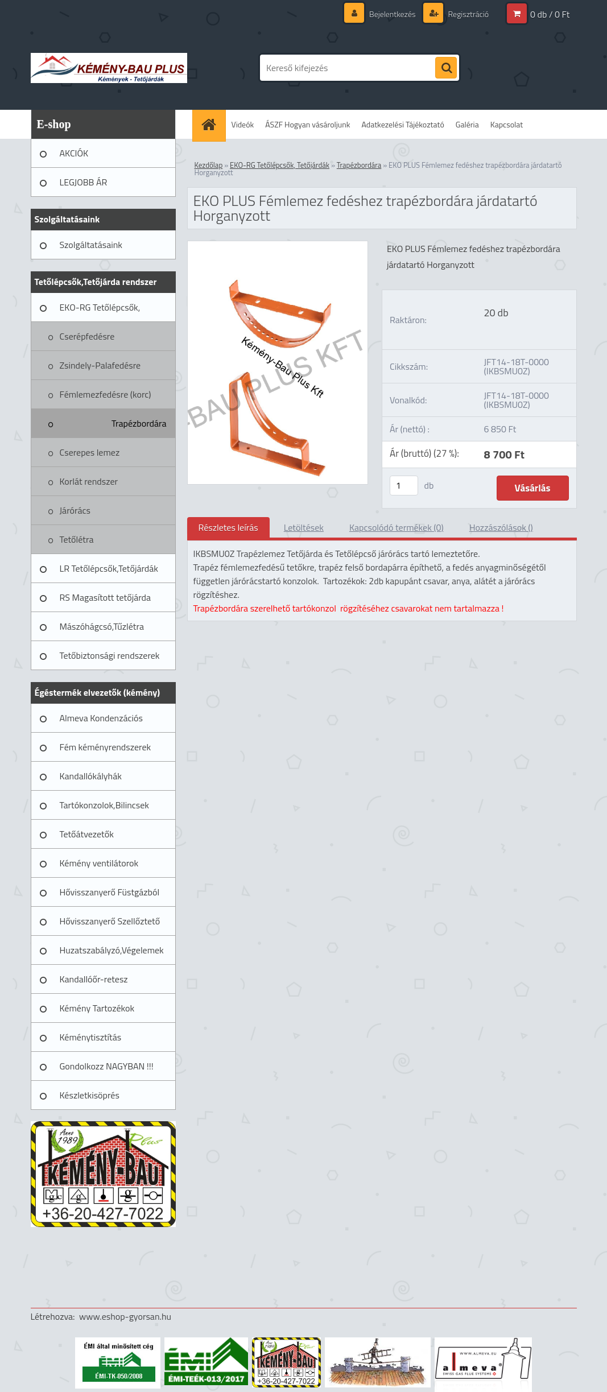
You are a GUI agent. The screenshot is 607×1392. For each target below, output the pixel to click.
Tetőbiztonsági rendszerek (110, 655)
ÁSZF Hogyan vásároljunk (307, 124)
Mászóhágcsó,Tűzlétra (102, 626)
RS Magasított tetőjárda (105, 597)
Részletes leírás (228, 527)
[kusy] (404, 485)
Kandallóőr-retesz (94, 979)
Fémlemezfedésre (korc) (105, 394)
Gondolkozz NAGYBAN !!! (107, 1066)
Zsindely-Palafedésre (100, 365)
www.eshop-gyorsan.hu (125, 1316)
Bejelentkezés (392, 14)
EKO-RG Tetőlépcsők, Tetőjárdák (100, 311)
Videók (243, 124)
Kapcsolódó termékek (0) (396, 527)
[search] (446, 68)
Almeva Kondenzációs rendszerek (101, 722)
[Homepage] (213, 124)
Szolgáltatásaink (91, 244)
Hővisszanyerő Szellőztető (110, 921)
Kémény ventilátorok (99, 863)
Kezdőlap (209, 165)
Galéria (467, 124)
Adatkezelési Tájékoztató (403, 124)
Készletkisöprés (89, 1095)
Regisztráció (468, 14)
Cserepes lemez (90, 452)
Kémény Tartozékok (97, 1008)
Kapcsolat (506, 124)
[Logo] (109, 67)
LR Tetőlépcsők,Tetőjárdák (109, 568)
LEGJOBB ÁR (84, 182)
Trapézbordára (139, 423)
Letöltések (304, 527)
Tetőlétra (77, 539)
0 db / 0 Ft (549, 14)
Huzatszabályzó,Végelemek (112, 950)
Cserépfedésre (87, 336)
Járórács (75, 510)
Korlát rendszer (89, 481)
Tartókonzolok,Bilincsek (104, 805)
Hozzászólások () (501, 527)
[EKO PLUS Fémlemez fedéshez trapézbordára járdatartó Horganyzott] (278, 246)
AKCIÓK (74, 153)
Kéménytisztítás (91, 1037)
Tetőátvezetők (87, 834)
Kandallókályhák (91, 776)
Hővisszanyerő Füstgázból (110, 892)
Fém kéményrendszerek (105, 747)
